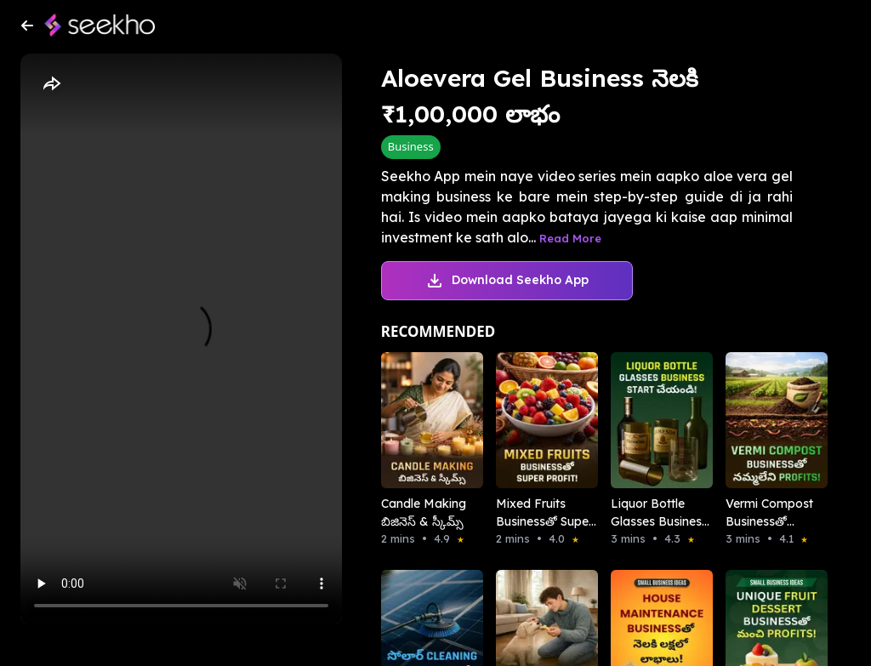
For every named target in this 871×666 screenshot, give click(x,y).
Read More (570, 238)
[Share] (51, 84)
